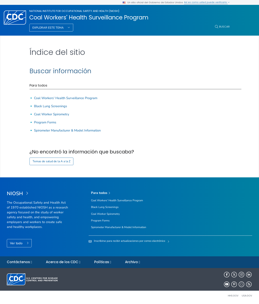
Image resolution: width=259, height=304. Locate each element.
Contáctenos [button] (19, 262)
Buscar (224, 26)
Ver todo (16, 243)
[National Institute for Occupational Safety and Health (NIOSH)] (37, 193)
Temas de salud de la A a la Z (51, 161)
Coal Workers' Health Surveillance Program (88, 17)
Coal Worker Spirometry (51, 114)
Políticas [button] (102, 262)
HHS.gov (233, 295)
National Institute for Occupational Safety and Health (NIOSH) (74, 11)
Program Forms (45, 122)
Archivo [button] (132, 262)
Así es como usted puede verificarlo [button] (207, 2)
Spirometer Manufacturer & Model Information (67, 130)
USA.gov (247, 295)
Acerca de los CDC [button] (63, 262)
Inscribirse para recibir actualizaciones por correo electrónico (129, 241)
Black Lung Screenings (50, 106)
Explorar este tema (48, 28)
